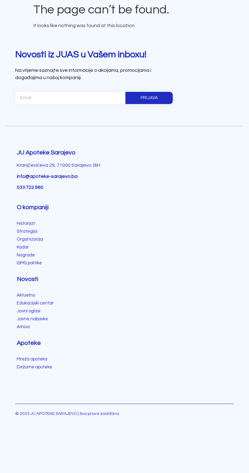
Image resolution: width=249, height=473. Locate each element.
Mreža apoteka (32, 359)
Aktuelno (26, 295)
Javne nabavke (32, 319)
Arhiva (23, 327)
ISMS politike (29, 263)
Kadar (23, 247)
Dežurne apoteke (34, 367)
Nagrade (26, 255)
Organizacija (30, 239)
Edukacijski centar (35, 303)
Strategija (27, 231)
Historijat (26, 223)
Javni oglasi (28, 311)
